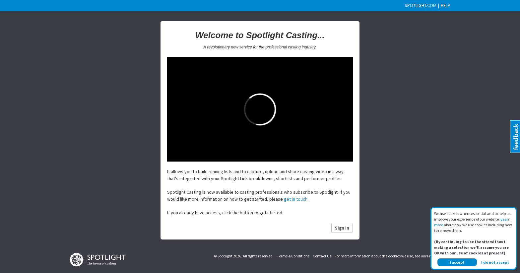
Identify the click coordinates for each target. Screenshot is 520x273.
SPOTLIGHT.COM (420, 5)
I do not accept (495, 262)
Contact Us (322, 255)
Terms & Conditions (293, 255)
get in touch (295, 199)
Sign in (342, 228)
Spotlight (225, 255)
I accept (457, 262)
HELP (445, 5)
